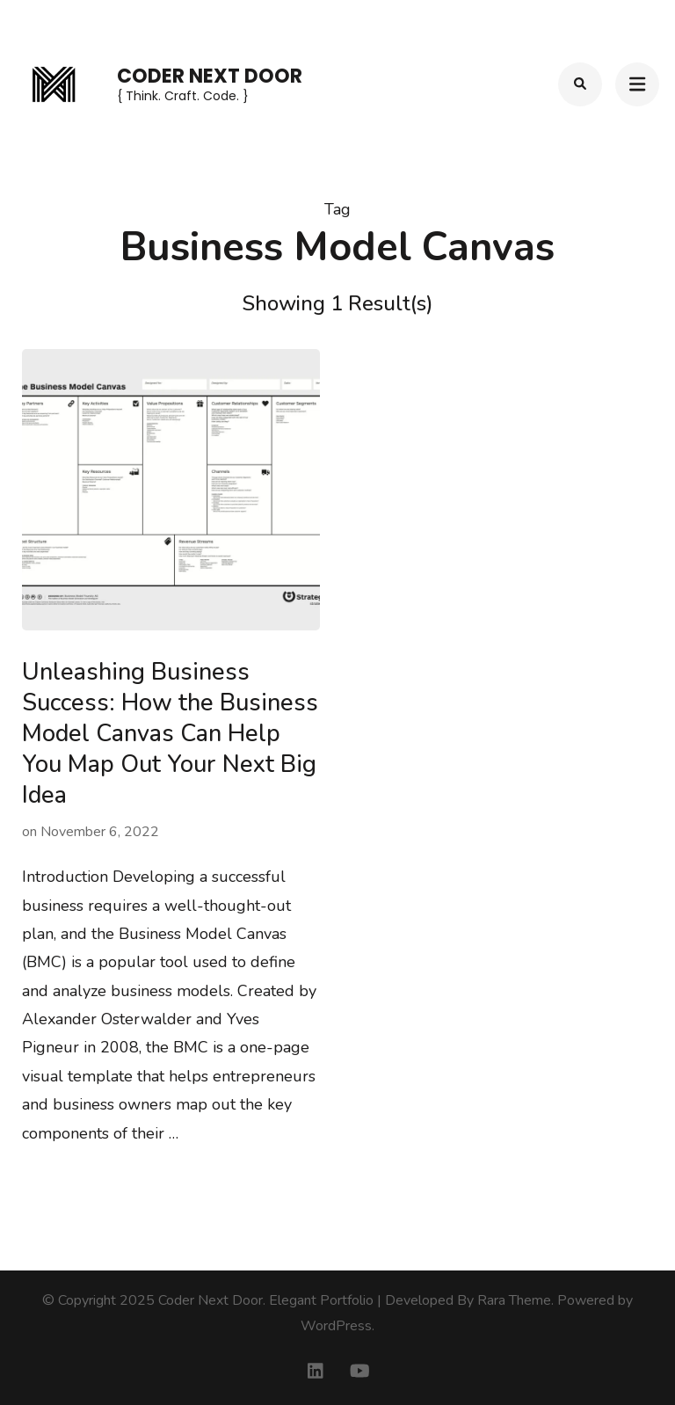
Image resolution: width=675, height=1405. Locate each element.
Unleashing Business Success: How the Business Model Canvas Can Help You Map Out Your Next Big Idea (170, 734)
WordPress (336, 1326)
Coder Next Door (209, 76)
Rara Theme (514, 1300)
